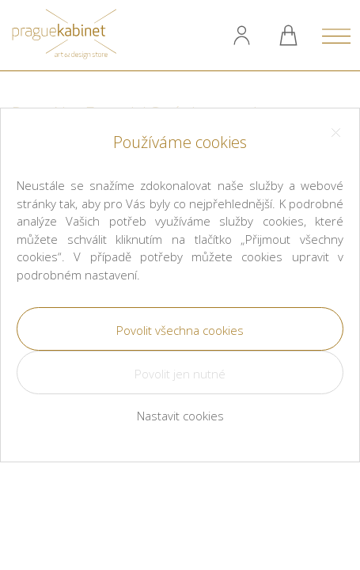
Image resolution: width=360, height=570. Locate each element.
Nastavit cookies (180, 416)
